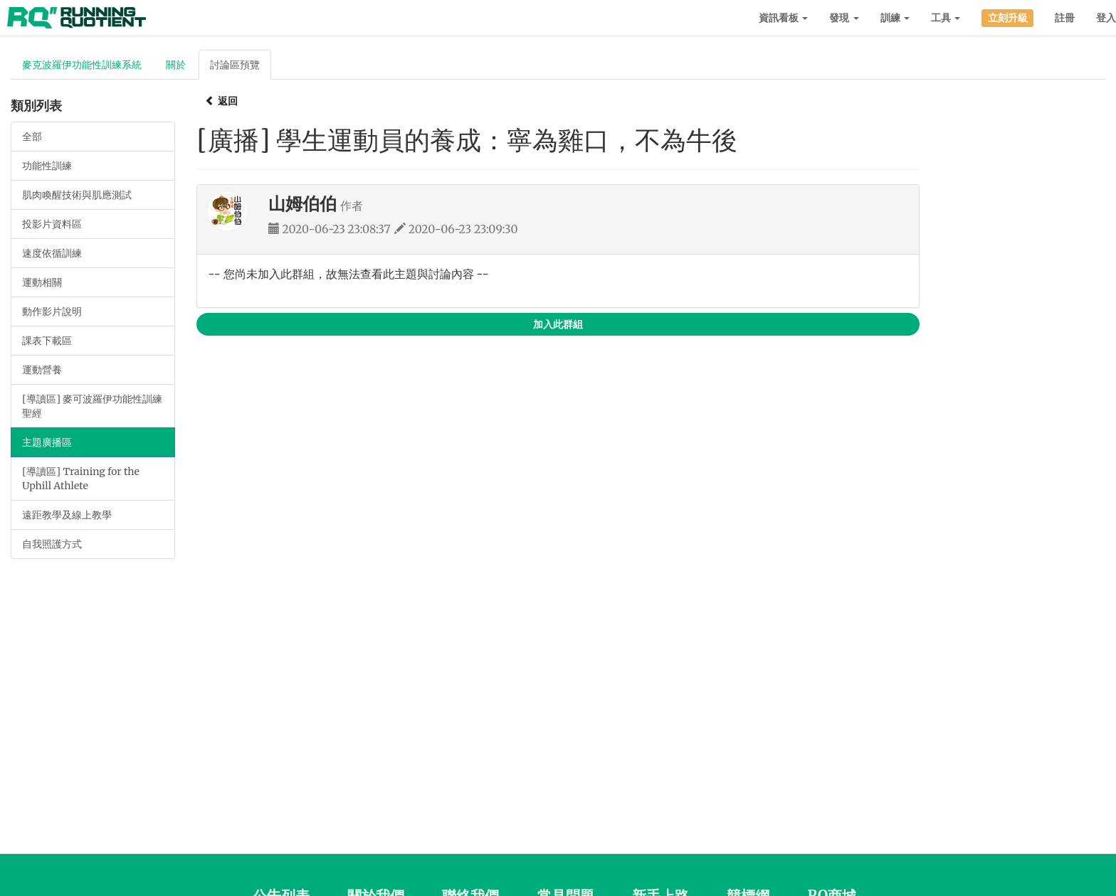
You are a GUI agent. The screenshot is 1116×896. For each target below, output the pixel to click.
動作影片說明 (52, 311)
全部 (32, 136)
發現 (843, 17)
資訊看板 (783, 17)
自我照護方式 (52, 544)
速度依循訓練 (52, 253)
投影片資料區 (52, 224)
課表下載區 (47, 340)
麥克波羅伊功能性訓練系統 (82, 64)
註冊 (1065, 17)
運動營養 (42, 369)
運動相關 (42, 282)
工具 (945, 17)
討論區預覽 (235, 64)
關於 (176, 64)
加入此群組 (558, 324)
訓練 (895, 17)
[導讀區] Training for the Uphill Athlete (81, 478)
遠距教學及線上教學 (67, 514)
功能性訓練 (47, 165)
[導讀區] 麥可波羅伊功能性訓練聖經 (92, 406)
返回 (221, 101)
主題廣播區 (47, 442)
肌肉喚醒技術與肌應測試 (77, 194)
